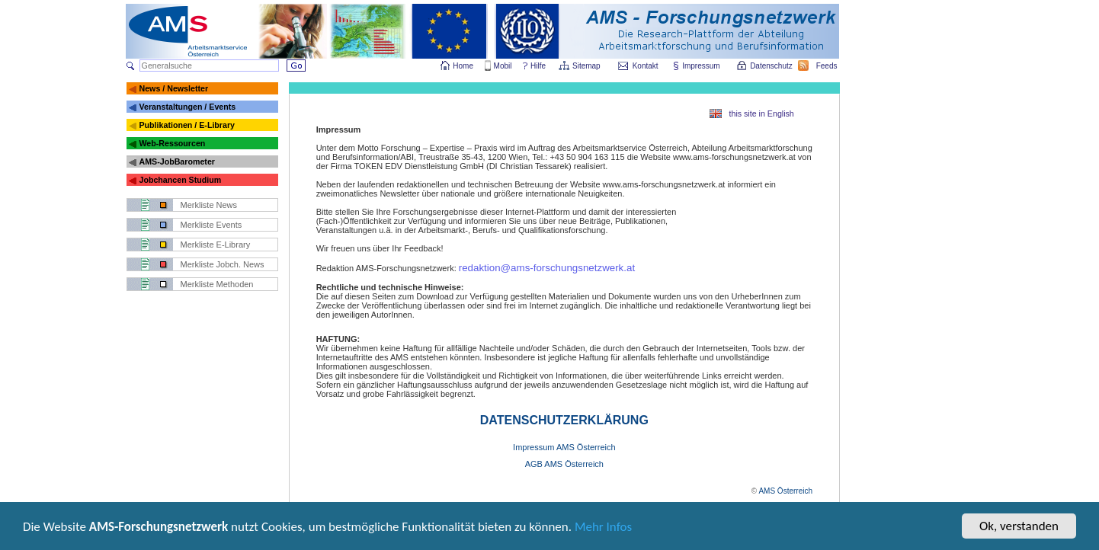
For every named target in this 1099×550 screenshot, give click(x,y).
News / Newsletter (173, 88)
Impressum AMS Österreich (564, 447)
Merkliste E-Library (216, 244)
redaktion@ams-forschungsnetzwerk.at (547, 267)
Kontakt (645, 66)
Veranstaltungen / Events (187, 106)
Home (463, 66)
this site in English (761, 113)
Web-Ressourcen (172, 143)
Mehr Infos (603, 530)
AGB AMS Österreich (564, 463)
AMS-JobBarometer (176, 161)
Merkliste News (209, 204)
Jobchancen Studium (180, 179)
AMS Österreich (785, 491)
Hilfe (538, 66)
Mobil (503, 66)
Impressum (701, 66)
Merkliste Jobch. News (222, 264)
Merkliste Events (211, 224)
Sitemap (587, 66)
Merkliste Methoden (217, 284)
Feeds (827, 66)
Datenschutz (772, 66)
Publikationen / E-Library (187, 125)
